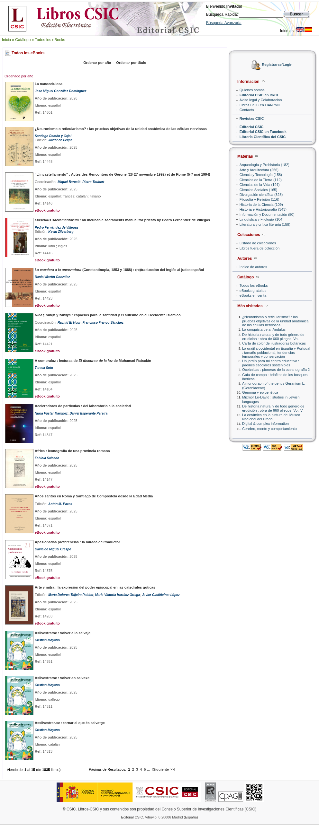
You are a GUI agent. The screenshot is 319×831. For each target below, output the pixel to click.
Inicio (6, 40)
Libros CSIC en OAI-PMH (260, 105)
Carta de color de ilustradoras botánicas (274, 343)
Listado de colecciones (258, 243)
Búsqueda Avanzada (224, 23)
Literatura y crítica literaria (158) (265, 224)
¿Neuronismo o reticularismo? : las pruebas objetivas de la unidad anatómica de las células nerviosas (275, 321)
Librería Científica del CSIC (263, 137)
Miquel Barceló (69, 182)
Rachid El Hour (69, 322)
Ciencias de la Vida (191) (260, 185)
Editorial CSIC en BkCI (259, 95)
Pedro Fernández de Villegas (56, 227)
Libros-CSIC (88, 809)
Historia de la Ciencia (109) (261, 204)
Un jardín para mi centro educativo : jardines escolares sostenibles (270, 363)
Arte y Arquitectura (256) (259, 170)
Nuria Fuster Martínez (51, 413)
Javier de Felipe (60, 140)
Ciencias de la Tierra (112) (261, 180)
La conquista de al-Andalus (264, 329)
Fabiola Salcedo (47, 458)
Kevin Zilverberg (60, 231)
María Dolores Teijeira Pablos (70, 595)
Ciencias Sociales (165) (259, 190)
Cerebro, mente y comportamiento (269, 429)
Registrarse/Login (277, 65)
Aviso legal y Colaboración (261, 100)
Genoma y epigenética (260, 392)
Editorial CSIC (252, 127)
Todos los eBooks (50, 40)
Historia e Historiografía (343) (263, 209)
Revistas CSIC (252, 118)
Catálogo (23, 40)
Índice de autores (253, 267)
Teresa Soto (44, 368)
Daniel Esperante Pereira (88, 413)
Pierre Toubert (93, 182)
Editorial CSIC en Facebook (263, 132)
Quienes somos (252, 90)
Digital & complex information (265, 423)
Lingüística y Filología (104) (262, 219)
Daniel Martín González (52, 277)
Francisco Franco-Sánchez (103, 322)
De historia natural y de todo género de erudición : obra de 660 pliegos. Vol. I (273, 337)
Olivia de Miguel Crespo (53, 549)
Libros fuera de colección (259, 248)
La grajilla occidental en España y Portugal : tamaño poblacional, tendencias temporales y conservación (276, 352)
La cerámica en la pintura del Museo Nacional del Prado (271, 417)
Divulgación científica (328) (261, 195)
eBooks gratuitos (253, 291)
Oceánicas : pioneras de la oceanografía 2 (276, 370)
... (148, 769)
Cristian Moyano (47, 640)
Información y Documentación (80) (267, 214)
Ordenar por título (131, 63)
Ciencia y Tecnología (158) (261, 175)
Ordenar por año (97, 63)
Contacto (247, 110)
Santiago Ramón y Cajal (53, 136)
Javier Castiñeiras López (160, 595)
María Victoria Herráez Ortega (117, 595)
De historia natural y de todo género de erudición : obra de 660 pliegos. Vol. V (273, 408)
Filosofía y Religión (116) (259, 199)
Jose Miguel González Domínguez (61, 91)
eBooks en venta (253, 295)
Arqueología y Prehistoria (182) (264, 165)
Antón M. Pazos (60, 504)
